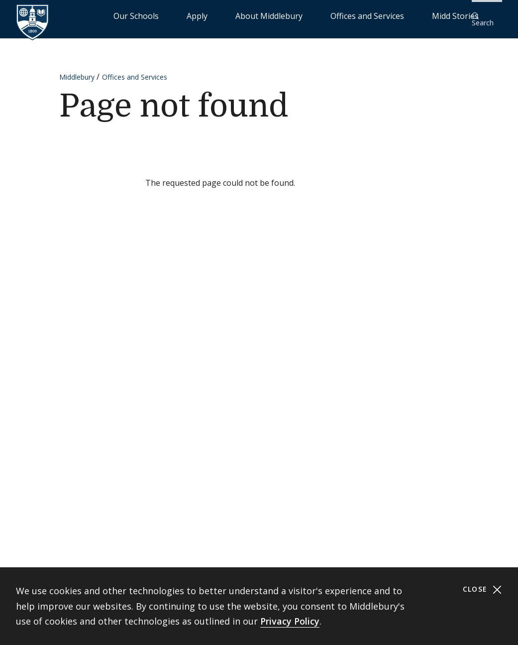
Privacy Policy (289, 621)
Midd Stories (436, 15)
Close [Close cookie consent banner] (482, 589)
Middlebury (77, 70)
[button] (485, 15)
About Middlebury (298, 15)
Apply (249, 15)
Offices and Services (372, 15)
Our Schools (209, 15)
